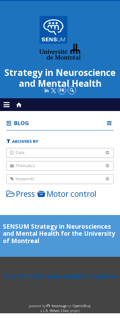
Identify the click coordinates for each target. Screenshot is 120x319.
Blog (21, 123)
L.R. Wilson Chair (56, 310)
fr (61, 90)
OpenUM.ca (81, 306)
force (59, 306)
